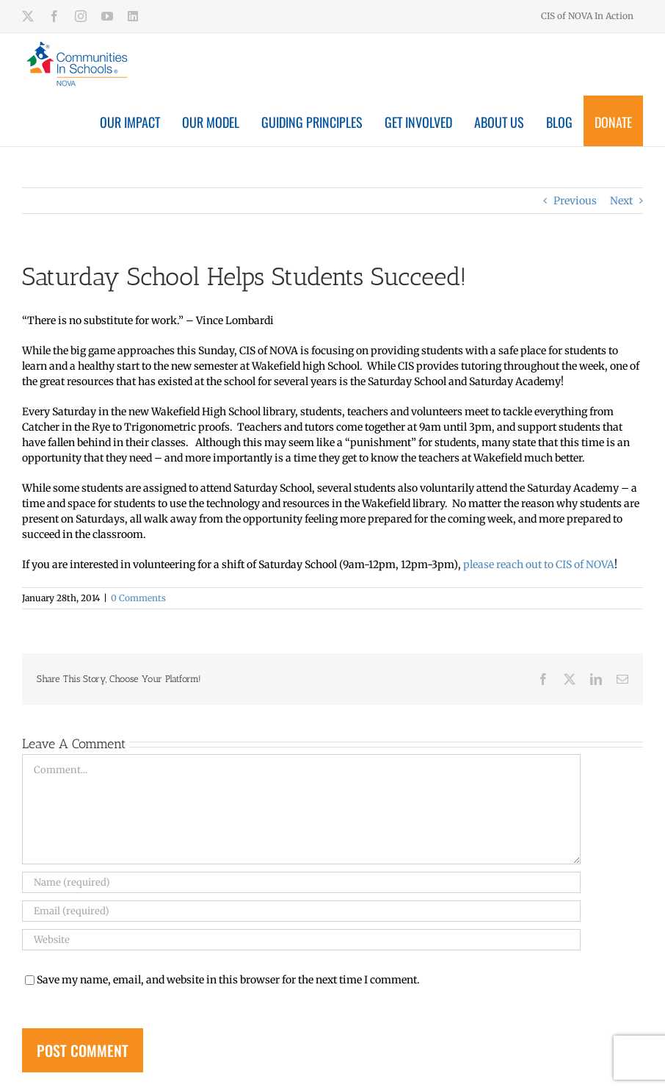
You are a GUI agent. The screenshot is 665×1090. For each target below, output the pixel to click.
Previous (575, 200)
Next (621, 200)
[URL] (301, 939)
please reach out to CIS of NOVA (538, 564)
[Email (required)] (301, 911)
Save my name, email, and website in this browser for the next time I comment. (228, 979)
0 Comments (138, 597)
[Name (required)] (301, 882)
